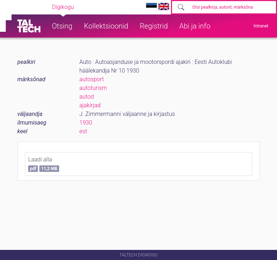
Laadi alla (43, 164)
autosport (91, 79)
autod (86, 96)
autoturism (93, 87)
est (83, 131)
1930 (85, 122)
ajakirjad (90, 105)
